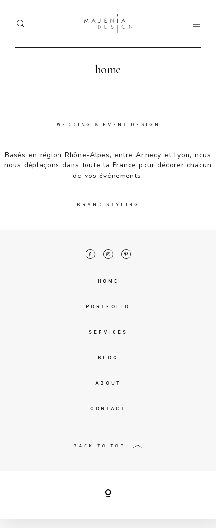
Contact (108, 409)
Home (108, 281)
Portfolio (108, 307)
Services (108, 333)
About (108, 384)
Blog (108, 358)
